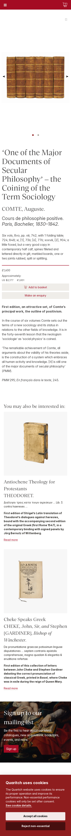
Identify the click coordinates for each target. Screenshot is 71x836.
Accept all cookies (35, 816)
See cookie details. (19, 805)
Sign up (11, 749)
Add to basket (37, 287)
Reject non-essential (36, 826)
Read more (11, 539)
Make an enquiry (35, 295)
